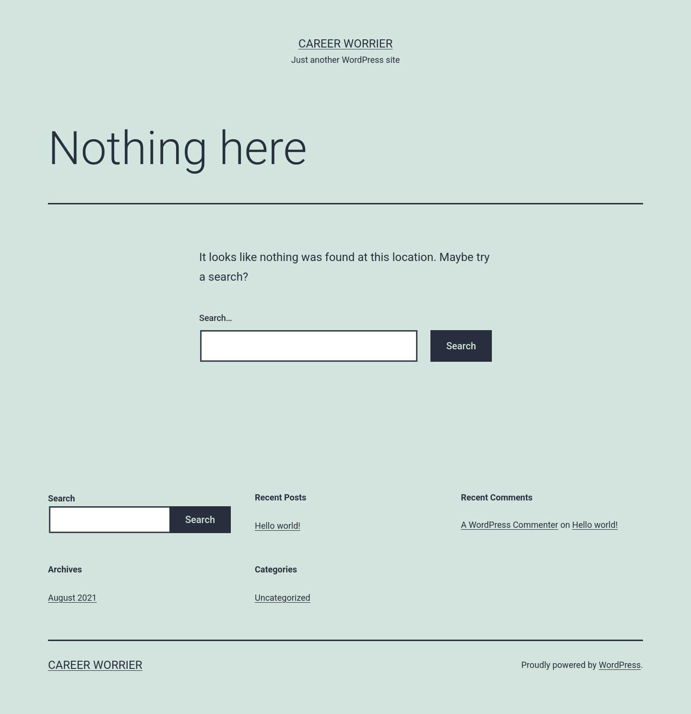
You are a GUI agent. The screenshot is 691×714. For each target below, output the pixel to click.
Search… (215, 318)
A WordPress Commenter (510, 525)
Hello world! (277, 526)
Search (61, 498)
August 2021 (72, 598)
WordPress (620, 665)
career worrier (345, 43)
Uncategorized (282, 598)
